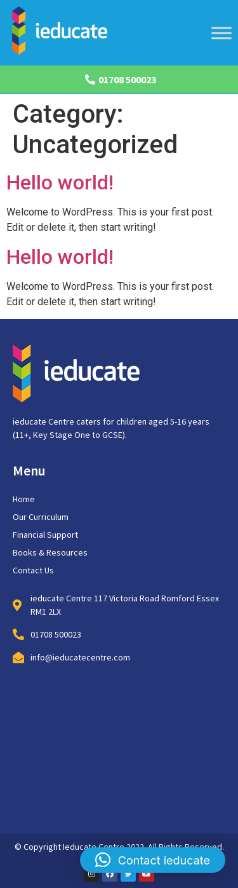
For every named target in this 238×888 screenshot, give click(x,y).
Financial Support (45, 534)
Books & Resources (50, 552)
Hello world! (60, 182)
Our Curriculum (41, 517)
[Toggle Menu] (221, 33)
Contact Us (33, 570)
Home (24, 499)
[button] (152, 860)
